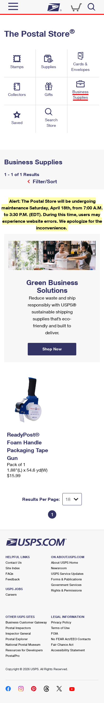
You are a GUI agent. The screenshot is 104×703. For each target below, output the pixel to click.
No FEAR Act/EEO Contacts (71, 639)
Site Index (13, 568)
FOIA (54, 633)
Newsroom (59, 568)
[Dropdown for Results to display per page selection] (72, 499)
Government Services (66, 584)
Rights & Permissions (66, 590)
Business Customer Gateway (26, 622)
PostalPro (13, 655)
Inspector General (18, 633)
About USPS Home (64, 562)
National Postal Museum (23, 644)
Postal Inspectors (18, 628)
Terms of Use (60, 628)
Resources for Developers (24, 650)
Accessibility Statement (68, 650)
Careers (11, 594)
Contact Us (14, 562)
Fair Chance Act (62, 644)
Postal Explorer (17, 639)
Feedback (13, 579)
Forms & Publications (66, 579)
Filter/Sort (44, 181)
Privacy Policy (61, 622)
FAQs (9, 573)
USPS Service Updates (67, 573)
